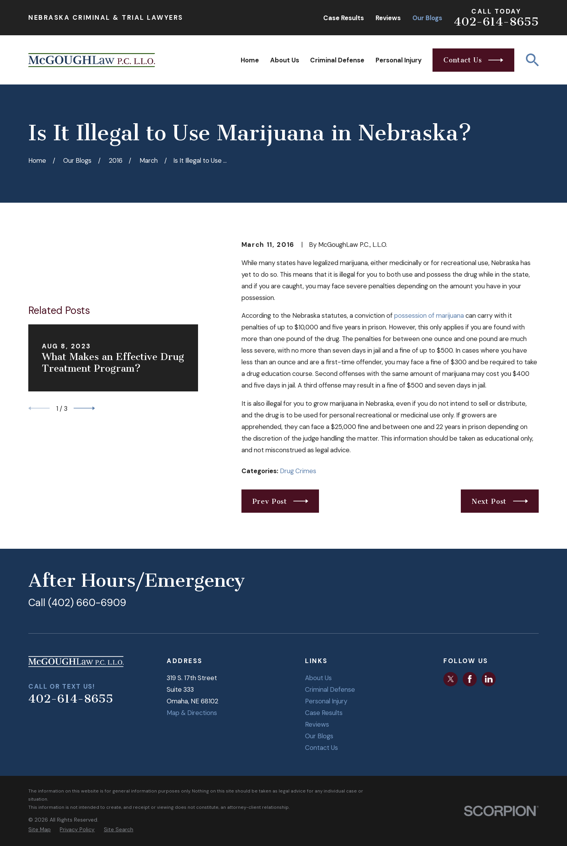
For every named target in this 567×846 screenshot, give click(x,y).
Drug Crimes (298, 471)
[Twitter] (451, 679)
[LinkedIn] (489, 679)
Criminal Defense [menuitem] (337, 60)
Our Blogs (427, 18)
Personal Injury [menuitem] (399, 60)
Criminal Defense (330, 689)
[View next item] (84, 369)
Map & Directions (192, 712)
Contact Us (321, 747)
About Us (318, 678)
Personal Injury (326, 701)
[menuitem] (39, 829)
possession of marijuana (429, 315)
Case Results (343, 18)
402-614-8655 (496, 22)
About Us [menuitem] (284, 60)
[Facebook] (470, 679)
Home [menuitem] (250, 60)
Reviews (388, 18)
